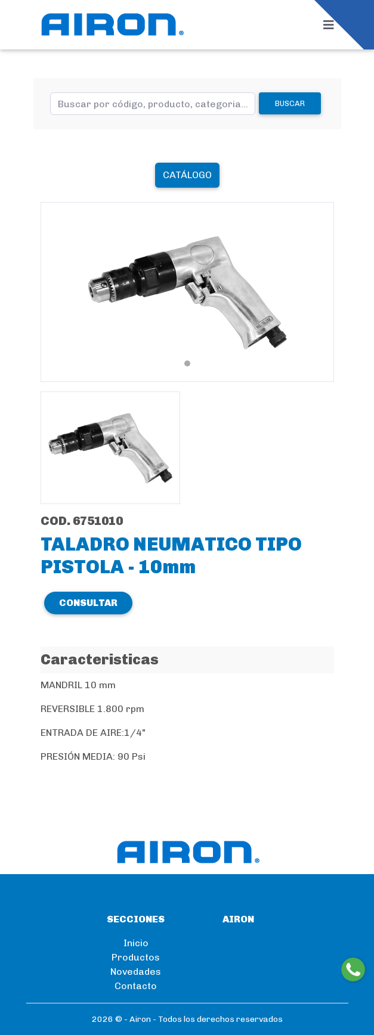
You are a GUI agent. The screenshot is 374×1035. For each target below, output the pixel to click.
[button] (63, 292)
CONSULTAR (88, 602)
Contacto (136, 986)
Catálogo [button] (187, 175)
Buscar (290, 103)
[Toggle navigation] (332, 25)
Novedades (135, 971)
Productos (136, 957)
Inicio (136, 943)
